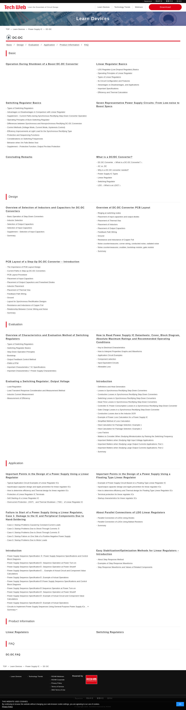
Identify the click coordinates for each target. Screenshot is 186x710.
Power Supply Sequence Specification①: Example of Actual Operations (38, 577)
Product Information (69, 45)
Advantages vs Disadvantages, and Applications (118, 85)
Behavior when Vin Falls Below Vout (22, 143)
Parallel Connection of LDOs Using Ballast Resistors (120, 522)
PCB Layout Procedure (17, 275)
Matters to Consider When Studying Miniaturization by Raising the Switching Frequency (135, 436)
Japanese (148, 1)
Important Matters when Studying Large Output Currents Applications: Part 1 (130, 444)
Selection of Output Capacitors (20, 224)
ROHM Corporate (57, 680)
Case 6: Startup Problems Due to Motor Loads (27, 540)
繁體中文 (169, 1)
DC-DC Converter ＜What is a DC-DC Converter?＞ (120, 162)
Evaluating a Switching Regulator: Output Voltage (38, 381)
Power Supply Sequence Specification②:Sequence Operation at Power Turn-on (41, 588)
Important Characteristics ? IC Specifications (26, 367)
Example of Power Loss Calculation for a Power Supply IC (123, 417)
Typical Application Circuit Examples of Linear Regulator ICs (33, 483)
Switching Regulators (110, 632)
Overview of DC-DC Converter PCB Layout (123, 207)
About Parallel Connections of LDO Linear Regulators (130, 512)
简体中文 (159, 1)
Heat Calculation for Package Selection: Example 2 (120, 429)
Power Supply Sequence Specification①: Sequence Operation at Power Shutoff (41, 567)
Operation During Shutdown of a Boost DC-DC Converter (42, 64)
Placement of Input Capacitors (20, 278)
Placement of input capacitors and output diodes (118, 217)
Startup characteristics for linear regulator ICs (117, 498)
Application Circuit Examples (110, 355)
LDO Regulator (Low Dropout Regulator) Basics (118, 69)
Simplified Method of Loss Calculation (114, 421)
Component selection (107, 359)
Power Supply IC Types (108, 174)
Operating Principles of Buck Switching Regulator (28, 120)
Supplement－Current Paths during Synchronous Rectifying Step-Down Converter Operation (47, 116)
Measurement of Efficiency (18, 398)
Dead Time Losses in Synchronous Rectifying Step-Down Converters (127, 402)
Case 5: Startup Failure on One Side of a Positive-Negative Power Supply (38, 536)
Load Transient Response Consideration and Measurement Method (36, 390)
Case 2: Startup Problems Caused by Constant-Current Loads (34, 525)
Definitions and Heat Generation (111, 387)
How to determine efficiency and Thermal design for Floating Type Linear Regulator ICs (135, 490)
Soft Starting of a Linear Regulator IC (23, 498)
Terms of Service (57, 686)
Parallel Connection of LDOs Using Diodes (116, 518)
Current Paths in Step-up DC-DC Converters (26, 271)
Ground (101, 236)
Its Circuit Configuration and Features (114, 81)
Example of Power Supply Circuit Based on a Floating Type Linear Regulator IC (132, 483)
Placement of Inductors (108, 224)
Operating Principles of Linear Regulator (115, 73)
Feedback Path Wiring (107, 232)
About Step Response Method (111, 559)
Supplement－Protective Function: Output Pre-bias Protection (33, 146)
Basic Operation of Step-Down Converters (25, 216)
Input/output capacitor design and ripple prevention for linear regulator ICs (39, 487)
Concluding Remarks (19, 157)
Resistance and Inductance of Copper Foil (116, 240)
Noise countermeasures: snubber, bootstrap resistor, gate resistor (126, 247)
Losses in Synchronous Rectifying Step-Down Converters (122, 390)
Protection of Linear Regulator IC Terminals (25, 494)
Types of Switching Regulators (20, 108)
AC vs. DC (102, 166)
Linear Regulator (105, 178)
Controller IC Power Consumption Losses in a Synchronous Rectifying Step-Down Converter (137, 406)
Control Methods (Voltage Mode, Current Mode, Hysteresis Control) (36, 127)
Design (20, 45)
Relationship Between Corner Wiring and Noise (27, 309)
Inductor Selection (15, 220)
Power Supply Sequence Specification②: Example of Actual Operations (38, 603)
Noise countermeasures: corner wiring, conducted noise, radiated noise (128, 243)
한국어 (179, 1)
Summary (11, 235)
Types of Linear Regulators (109, 77)
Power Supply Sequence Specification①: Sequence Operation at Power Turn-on (41, 563)
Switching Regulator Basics (23, 103)
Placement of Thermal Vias (109, 220)
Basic (9, 45)
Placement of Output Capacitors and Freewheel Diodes (31, 282)
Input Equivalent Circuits (108, 363)
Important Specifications (108, 88)
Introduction (104, 381)
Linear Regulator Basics (111, 64)
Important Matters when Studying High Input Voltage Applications (126, 440)
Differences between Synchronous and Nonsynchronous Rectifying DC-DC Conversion (44, 123)
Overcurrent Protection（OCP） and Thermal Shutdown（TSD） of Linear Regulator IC (45, 502)
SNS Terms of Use (58, 690)
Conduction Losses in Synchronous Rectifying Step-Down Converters (127, 394)
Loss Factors (103, 432)
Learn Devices (104, 7)
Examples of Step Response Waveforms (115, 563)
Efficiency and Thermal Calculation (113, 92)
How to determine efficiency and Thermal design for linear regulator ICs (37, 490)
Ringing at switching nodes (109, 213)
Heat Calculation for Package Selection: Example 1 (120, 425)
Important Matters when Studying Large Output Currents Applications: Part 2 (130, 448)
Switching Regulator (106, 181)
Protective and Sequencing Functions (23, 135)
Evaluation (34, 45)
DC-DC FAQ (13, 654)
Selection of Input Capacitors (19, 228)
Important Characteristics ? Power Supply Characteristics (31, 371)
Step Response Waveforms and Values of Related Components (125, 567)
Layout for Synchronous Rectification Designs (26, 301)
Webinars (139, 7)
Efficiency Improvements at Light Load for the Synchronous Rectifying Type (39, 131)
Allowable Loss (104, 367)
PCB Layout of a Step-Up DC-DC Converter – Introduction (42, 261)
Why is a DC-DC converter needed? (113, 170)
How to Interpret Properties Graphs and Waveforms (120, 351)
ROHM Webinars (57, 676)
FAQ (86, 45)
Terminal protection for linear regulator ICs (116, 494)
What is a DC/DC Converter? (114, 157)
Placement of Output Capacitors (111, 228)
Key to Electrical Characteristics (111, 347)
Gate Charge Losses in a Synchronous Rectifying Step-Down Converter (128, 410)
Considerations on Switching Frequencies (25, 139)
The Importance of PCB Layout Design (23, 267)
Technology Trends (122, 7)
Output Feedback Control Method (21, 359)
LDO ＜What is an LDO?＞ (109, 185)
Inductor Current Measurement (20, 394)
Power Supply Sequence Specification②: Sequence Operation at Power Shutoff (41, 592)
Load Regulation (14, 387)
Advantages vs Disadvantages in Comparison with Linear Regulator (36, 112)
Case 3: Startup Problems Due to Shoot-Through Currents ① (33, 529)
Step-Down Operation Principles (21, 352)
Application (49, 45)
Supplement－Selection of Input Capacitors (25, 232)
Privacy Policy (56, 683)
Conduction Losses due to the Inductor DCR (117, 413)
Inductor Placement (15, 286)
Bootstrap (11, 355)
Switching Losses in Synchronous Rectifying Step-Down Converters (127, 398)
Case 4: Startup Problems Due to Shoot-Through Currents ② (33, 532)
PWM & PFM (12, 363)
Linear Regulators (17, 632)
